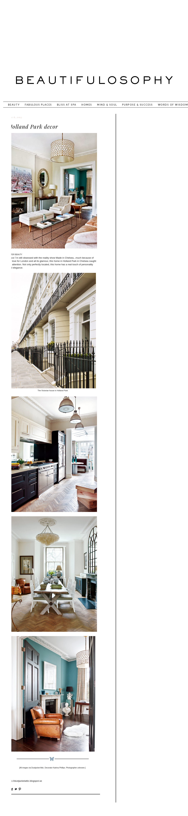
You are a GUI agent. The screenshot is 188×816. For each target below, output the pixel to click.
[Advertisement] (79, 32)
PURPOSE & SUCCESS (137, 104)
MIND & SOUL (107, 104)
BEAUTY (14, 104)
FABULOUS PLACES (38, 104)
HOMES (86, 104)
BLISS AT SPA (66, 104)
